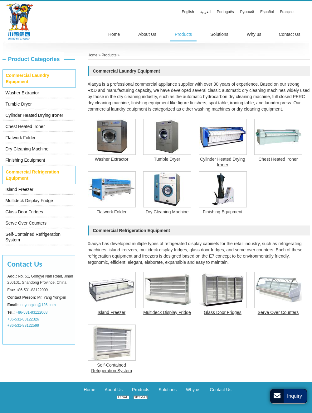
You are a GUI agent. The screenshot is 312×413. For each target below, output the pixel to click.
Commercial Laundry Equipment (27, 78)
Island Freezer (19, 189)
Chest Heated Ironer (25, 126)
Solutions (167, 389)
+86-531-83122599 (23, 325)
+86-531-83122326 (23, 319)
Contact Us (24, 264)
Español (267, 12)
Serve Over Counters (26, 223)
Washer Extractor (22, 92)
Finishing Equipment (25, 160)
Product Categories (34, 59)
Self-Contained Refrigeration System (33, 237)
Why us (193, 389)
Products (109, 55)
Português (225, 12)
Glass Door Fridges (24, 211)
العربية (205, 12)
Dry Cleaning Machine (27, 148)
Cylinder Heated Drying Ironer (34, 115)
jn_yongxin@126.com (38, 305)
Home (93, 55)
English (188, 12)
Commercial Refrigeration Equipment (32, 175)
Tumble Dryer (19, 104)
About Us (114, 389)
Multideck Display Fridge (29, 200)
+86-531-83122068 (32, 312)
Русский (247, 12)
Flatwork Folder (21, 137)
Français (287, 12)
